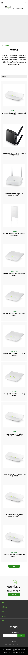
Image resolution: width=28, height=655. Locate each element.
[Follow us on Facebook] (6, 644)
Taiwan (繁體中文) (19, 8)
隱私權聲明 (15, 652)
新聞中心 (4, 611)
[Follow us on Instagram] (21, 644)
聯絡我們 (14, 594)
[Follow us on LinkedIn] (13, 644)
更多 (14, 566)
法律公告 (6, 652)
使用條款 (10, 652)
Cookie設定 (21, 652)
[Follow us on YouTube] (10, 644)
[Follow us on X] (17, 644)
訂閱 (21, 635)
